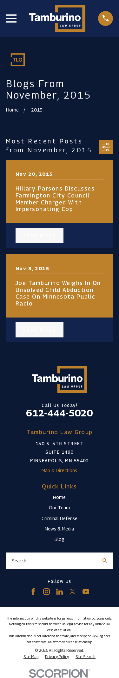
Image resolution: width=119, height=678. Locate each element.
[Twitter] (72, 591)
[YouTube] (86, 591)
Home (59, 497)
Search (19, 560)
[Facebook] (33, 591)
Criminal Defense (59, 518)
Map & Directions (59, 470)
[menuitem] (30, 657)
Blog (59, 539)
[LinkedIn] (59, 591)
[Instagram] (46, 591)
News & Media (59, 528)
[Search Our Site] (104, 560)
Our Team (59, 507)
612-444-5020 (59, 413)
